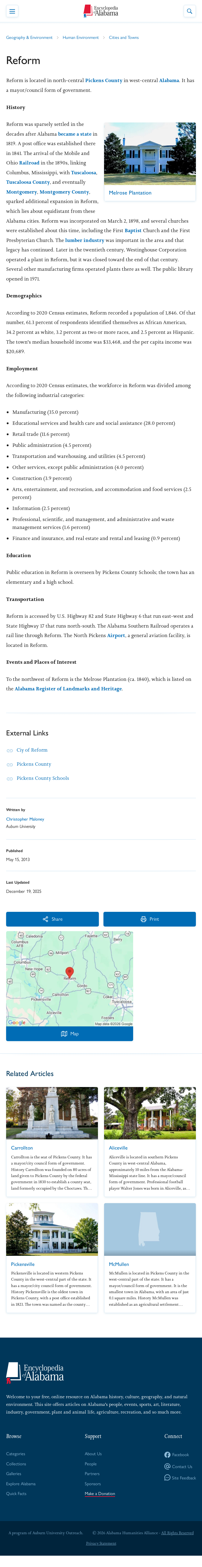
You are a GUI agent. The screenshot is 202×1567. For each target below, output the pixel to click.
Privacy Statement (101, 1554)
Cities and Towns (126, 37)
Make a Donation (100, 1504)
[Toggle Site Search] (190, 11)
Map (70, 1044)
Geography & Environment (30, 37)
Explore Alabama (21, 1494)
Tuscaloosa (59, 182)
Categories (15, 1463)
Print (102, 929)
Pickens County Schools (43, 788)
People (91, 1474)
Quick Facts (16, 1504)
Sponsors (93, 1494)
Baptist (94, 240)
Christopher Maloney (25, 829)
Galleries (14, 1484)
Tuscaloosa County (29, 192)
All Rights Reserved (177, 1544)
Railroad (71, 163)
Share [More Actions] (36, 929)
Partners (92, 1484)
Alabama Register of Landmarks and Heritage (71, 698)
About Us (93, 1463)
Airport (116, 645)
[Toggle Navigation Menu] (12, 11)
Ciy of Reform (32, 760)
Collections (16, 1474)
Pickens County (104, 80)
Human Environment (82, 37)
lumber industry (55, 250)
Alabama (171, 80)
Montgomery (22, 201)
